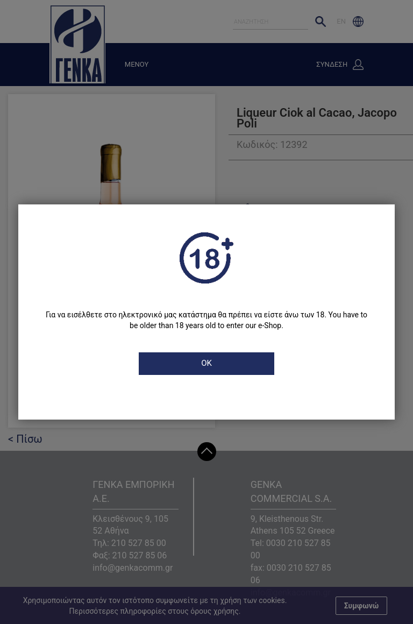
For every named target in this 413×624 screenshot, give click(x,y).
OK (206, 363)
